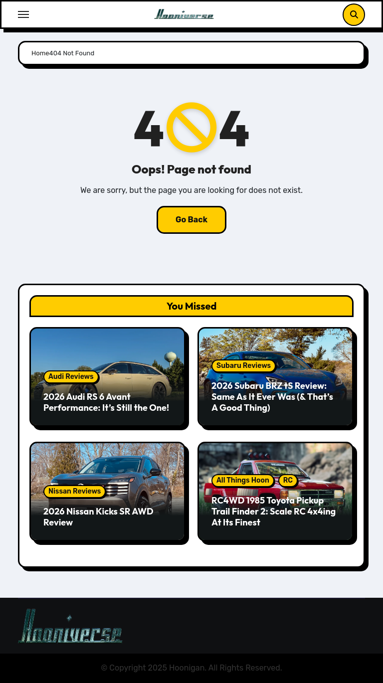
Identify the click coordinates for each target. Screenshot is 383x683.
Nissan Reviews (74, 491)
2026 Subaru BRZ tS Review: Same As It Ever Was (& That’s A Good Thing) (272, 396)
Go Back (191, 219)
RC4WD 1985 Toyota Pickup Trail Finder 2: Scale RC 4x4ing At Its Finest (273, 511)
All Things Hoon (242, 480)
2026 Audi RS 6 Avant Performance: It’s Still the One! (106, 402)
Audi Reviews (71, 376)
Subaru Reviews (243, 365)
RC (288, 480)
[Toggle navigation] (23, 14)
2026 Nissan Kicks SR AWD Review (98, 517)
